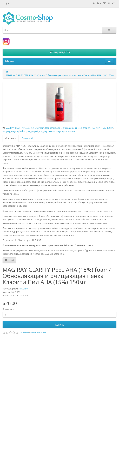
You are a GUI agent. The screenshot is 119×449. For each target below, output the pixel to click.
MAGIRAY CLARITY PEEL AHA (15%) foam (25, 127)
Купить (59, 324)
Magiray (6, 131)
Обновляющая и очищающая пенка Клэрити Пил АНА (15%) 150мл (79, 127)
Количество (8, 309)
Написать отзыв (38, 332)
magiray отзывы (47, 131)
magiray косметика (65, 131)
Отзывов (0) (27, 138)
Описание (10, 138)
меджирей (33, 131)
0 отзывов (24, 332)
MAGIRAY (23, 288)
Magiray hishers (19, 131)
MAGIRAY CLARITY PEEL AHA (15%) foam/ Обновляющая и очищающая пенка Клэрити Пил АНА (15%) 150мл (60, 75)
